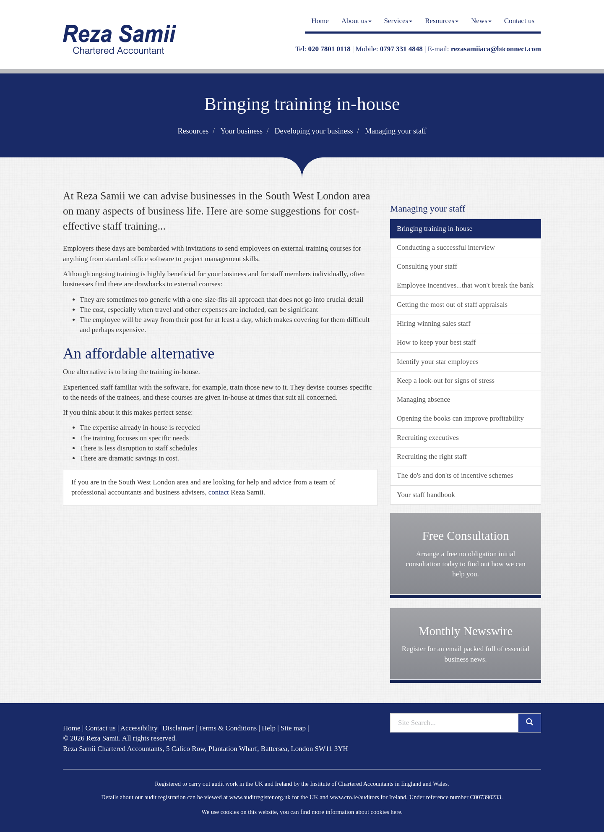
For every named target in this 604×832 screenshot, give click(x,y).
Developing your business (313, 131)
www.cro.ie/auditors (354, 797)
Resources (441, 21)
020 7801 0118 (329, 49)
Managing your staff (396, 131)
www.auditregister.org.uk (259, 797)
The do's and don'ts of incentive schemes (455, 475)
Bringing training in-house (434, 229)
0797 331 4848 (401, 49)
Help (269, 728)
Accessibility (139, 728)
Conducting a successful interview (446, 247)
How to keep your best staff (436, 342)
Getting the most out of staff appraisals (452, 305)
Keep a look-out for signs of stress (446, 381)
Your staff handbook (426, 495)
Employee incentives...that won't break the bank (465, 285)
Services (398, 21)
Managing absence (423, 399)
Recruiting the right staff (432, 456)
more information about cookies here (356, 811)
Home (320, 21)
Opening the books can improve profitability (460, 418)
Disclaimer (178, 728)
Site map (293, 728)
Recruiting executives (428, 438)
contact (218, 492)
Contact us (519, 21)
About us (356, 21)
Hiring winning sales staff (434, 323)
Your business (241, 131)
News (481, 21)
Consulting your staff (427, 266)
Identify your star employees (438, 362)
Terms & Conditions (228, 728)
